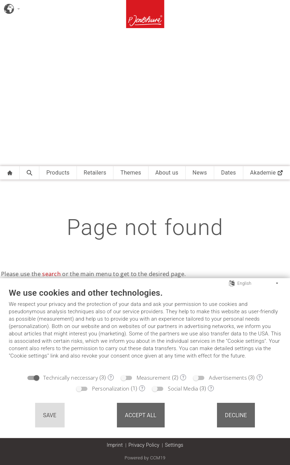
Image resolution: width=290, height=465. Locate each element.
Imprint (115, 445)
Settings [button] (174, 445)
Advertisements (228, 377)
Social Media (183, 388)
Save (50, 415)
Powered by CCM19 (145, 457)
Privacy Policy (143, 445)
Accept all (141, 415)
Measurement (154, 377)
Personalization (111, 388)
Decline (236, 415)
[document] (145, 329)
